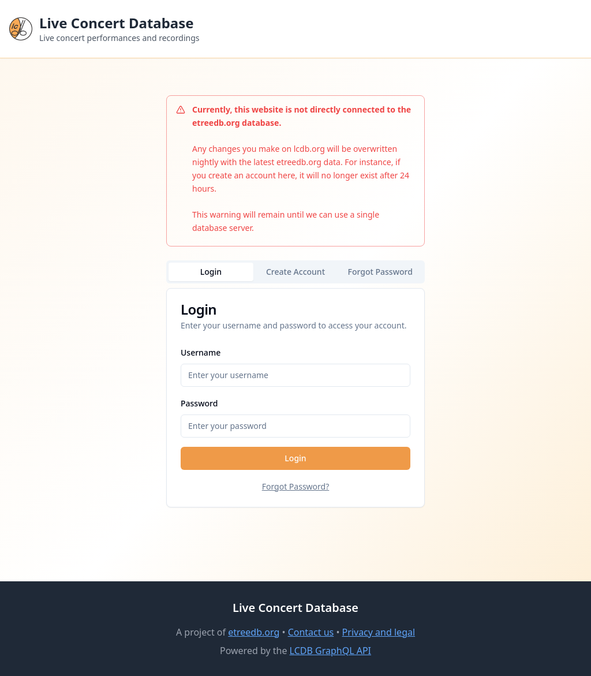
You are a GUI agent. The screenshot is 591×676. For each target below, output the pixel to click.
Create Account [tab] (295, 271)
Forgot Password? (296, 486)
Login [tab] (211, 271)
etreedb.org (253, 632)
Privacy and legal (378, 632)
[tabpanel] (295, 397)
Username (200, 352)
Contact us (311, 632)
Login (295, 458)
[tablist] (295, 271)
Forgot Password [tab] (380, 271)
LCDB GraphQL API (330, 650)
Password (199, 403)
